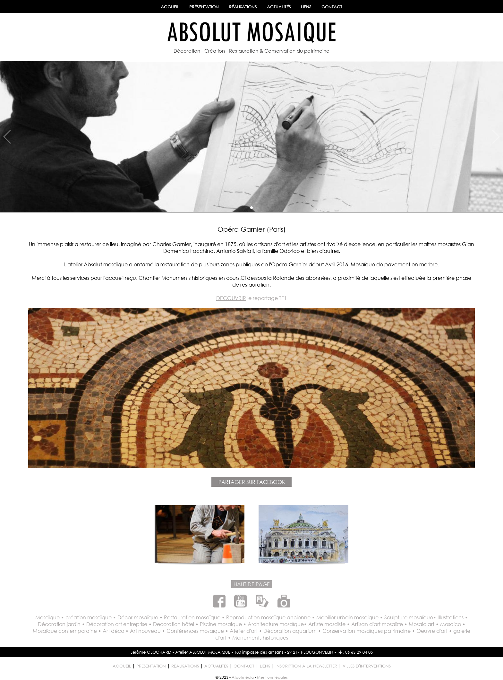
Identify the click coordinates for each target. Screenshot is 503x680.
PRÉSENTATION (204, 7)
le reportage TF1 (251, 298)
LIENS (306, 7)
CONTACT (331, 7)
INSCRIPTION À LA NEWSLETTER (306, 666)
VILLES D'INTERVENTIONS (367, 666)
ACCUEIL (170, 7)
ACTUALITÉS (279, 7)
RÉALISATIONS (243, 7)
